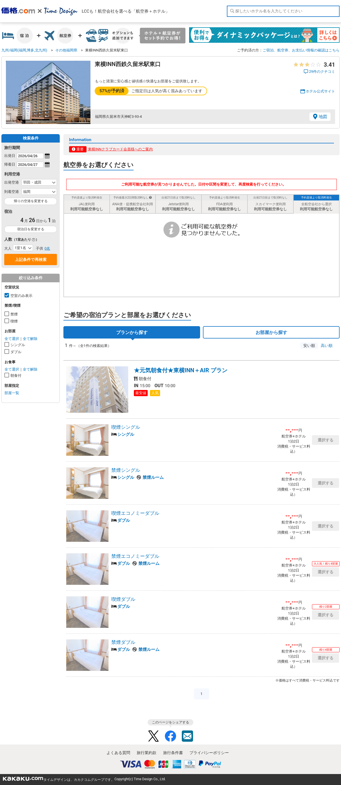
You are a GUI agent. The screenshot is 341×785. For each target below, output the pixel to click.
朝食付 (15, 375)
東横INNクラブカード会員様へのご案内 (120, 149)
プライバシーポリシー (209, 752)
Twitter (153, 736)
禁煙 (14, 314)
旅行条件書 (173, 752)
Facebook (170, 736)
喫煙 (14, 321)
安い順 (309, 345)
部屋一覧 (12, 393)
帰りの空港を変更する (31, 201)
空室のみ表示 (21, 296)
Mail (187, 736)
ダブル (15, 352)
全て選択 (12, 339)
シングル (17, 345)
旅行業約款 (146, 752)
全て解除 (30, 339)
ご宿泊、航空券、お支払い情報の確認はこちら (301, 50)
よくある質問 (118, 752)
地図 (323, 116)
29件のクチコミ (322, 71)
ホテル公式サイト (320, 91)
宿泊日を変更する (30, 229)
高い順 (327, 345)
